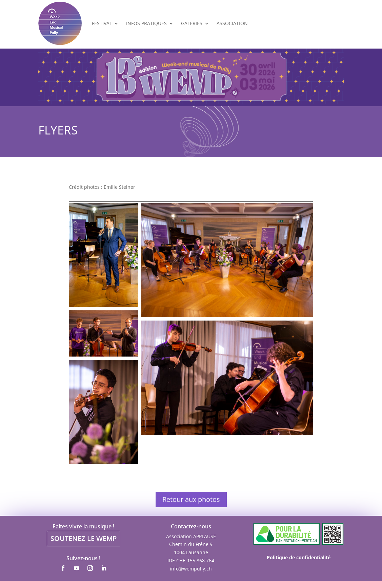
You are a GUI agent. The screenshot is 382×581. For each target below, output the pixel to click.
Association (232, 23)
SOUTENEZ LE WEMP (84, 538)
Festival (102, 23)
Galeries (191, 23)
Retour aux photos (191, 499)
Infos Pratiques (146, 23)
